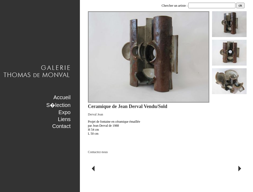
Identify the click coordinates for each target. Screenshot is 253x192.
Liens (64, 119)
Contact (61, 126)
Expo (64, 112)
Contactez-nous (98, 152)
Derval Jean (95, 114)
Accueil (62, 97)
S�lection (58, 105)
